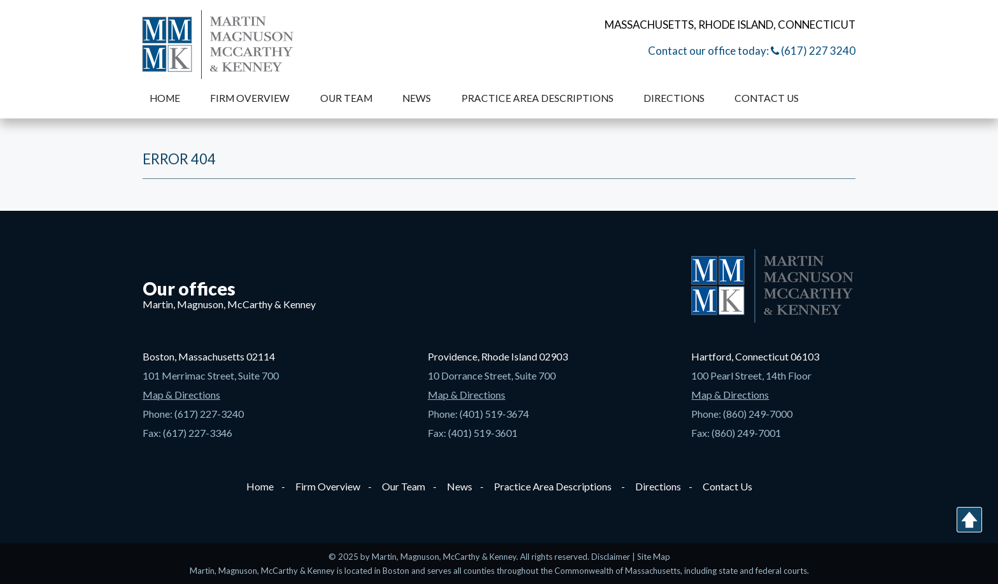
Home (165, 98)
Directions (674, 98)
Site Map (653, 557)
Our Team (346, 98)
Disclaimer (611, 557)
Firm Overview (250, 98)
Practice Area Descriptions (537, 98)
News (416, 98)
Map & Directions (181, 394)
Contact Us (766, 98)
